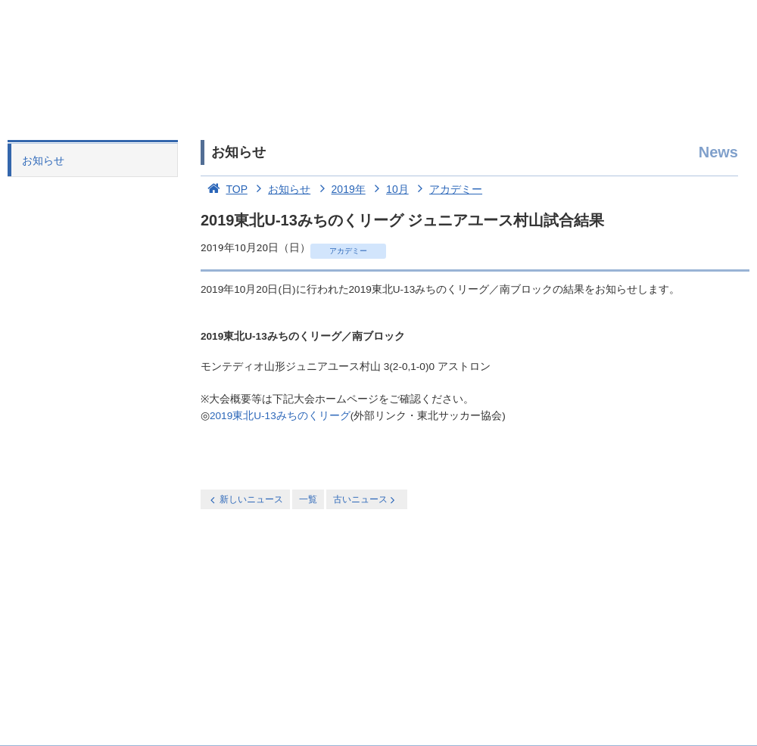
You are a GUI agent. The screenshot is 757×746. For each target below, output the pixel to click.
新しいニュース (245, 500)
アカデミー (447, 189)
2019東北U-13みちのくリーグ (280, 415)
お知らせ (43, 160)
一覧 (308, 499)
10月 (389, 189)
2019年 (339, 189)
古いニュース (365, 500)
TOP (224, 189)
